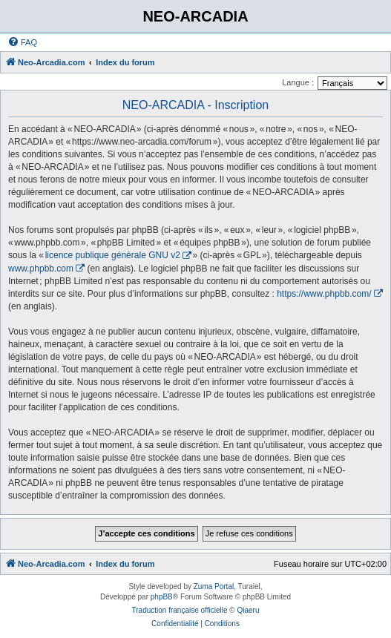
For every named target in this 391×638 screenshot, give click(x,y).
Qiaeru (248, 610)
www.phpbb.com (40, 268)
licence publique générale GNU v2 (112, 255)
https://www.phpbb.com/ (324, 294)
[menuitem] (22, 42)
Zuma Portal (214, 586)
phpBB (162, 597)
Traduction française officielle (180, 610)
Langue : (298, 82)
